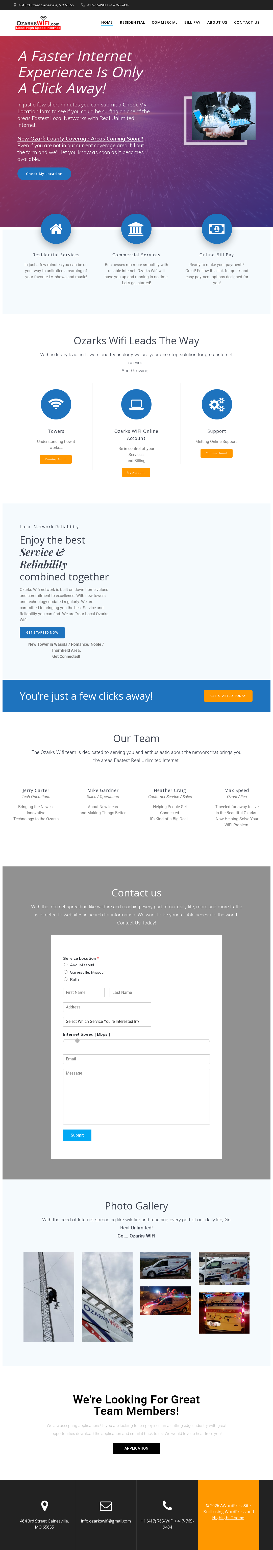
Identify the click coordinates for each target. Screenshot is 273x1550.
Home (107, 22)
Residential (132, 22)
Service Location (81, 958)
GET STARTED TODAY (228, 696)
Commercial (165, 22)
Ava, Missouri (82, 964)
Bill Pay (192, 22)
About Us (217, 22)
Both (74, 979)
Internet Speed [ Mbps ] (86, 1034)
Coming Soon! (55, 459)
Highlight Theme (228, 1517)
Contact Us (247, 22)
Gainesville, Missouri (88, 972)
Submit (77, 1135)
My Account (136, 472)
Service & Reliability (44, 558)
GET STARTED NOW (42, 632)
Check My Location (44, 173)
